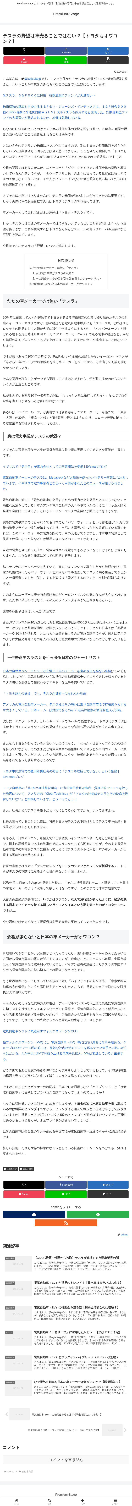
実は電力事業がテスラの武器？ (55, 273)
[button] (108, 60)
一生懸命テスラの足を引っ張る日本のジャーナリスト (69, 279)
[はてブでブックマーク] (108, 51)
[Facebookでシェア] (65, 51)
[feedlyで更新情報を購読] (98, 1215)
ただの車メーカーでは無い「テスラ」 (55, 268)
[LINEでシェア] (65, 60)
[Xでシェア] (24, 51)
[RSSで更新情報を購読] (66, 1223)
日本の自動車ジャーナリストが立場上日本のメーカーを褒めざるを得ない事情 (57, 672)
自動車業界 (10, 1170)
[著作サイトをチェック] (34, 1215)
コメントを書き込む (66, 1461)
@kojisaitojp (32, 78)
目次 (61, 260)
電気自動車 (26, 1170)
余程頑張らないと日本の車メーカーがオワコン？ (62, 284)
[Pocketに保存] (24, 60)
